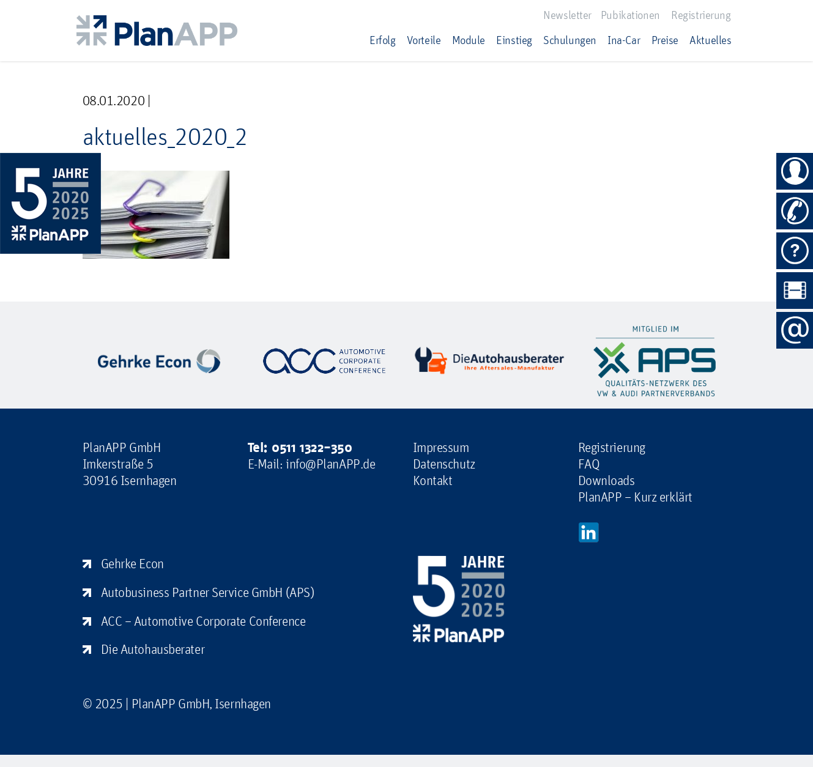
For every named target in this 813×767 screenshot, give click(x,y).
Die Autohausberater (153, 649)
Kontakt (433, 480)
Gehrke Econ (132, 563)
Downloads (606, 480)
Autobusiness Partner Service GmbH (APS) (207, 592)
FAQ (589, 464)
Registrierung (700, 14)
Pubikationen (630, 14)
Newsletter (567, 14)
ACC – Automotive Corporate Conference (203, 621)
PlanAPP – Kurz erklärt (635, 497)
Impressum (441, 447)
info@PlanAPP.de (330, 464)
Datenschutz (444, 464)
